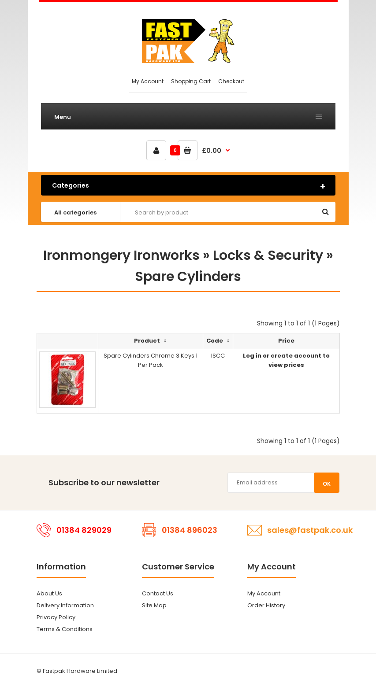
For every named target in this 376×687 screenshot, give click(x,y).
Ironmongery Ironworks (121, 255)
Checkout (231, 81)
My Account (148, 81)
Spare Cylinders (188, 276)
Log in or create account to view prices (286, 360)
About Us (49, 593)
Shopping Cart (191, 81)
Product (147, 340)
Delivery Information (65, 605)
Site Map (154, 605)
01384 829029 (84, 530)
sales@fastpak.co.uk (310, 530)
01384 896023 (189, 530)
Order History (266, 605)
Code (214, 340)
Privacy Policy (56, 617)
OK (327, 484)
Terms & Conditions (65, 629)
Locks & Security (268, 255)
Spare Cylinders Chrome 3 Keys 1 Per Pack (150, 360)
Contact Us (157, 593)
